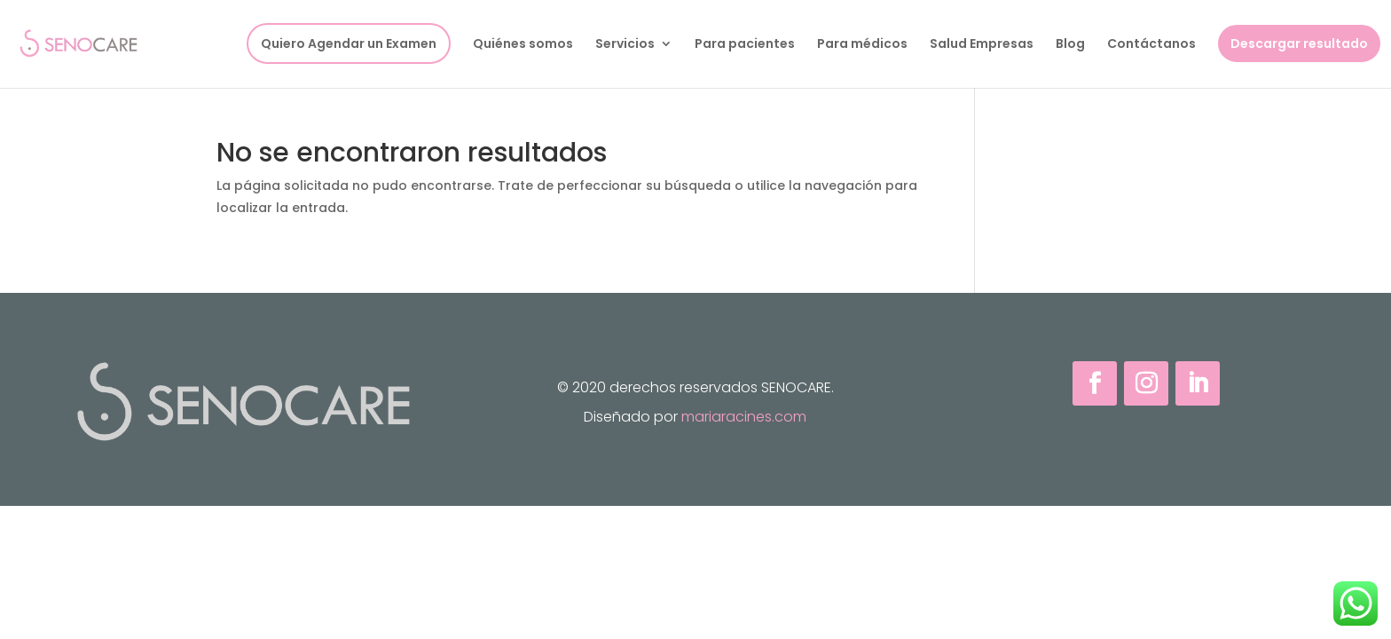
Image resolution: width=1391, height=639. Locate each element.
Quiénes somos (523, 44)
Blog (1070, 44)
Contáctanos (1151, 44)
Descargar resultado (1299, 43)
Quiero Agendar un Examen (348, 43)
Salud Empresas (981, 44)
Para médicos (862, 44)
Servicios (625, 44)
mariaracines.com (743, 416)
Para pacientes (745, 44)
